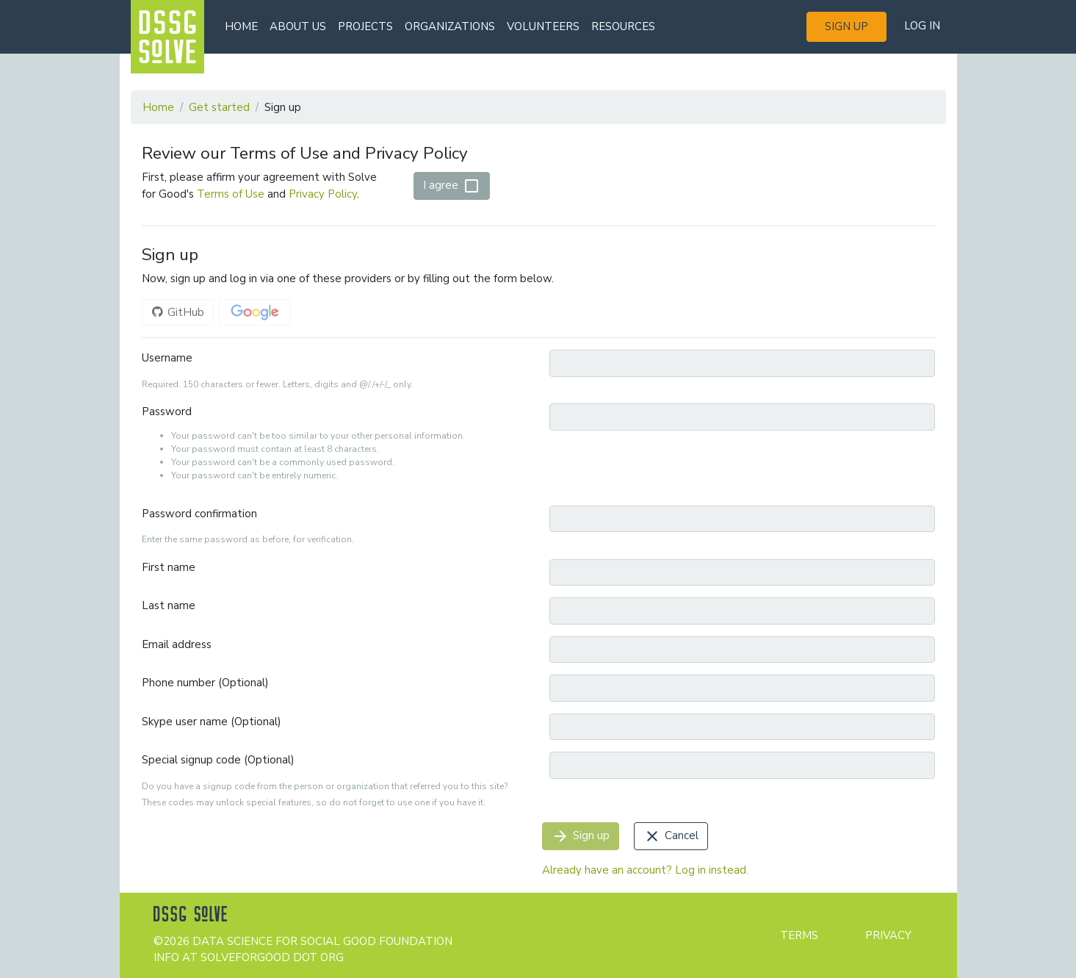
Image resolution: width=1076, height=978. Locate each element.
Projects (365, 26)
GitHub (177, 312)
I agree (451, 186)
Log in (922, 25)
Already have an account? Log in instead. (645, 870)
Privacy (888, 935)
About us (298, 26)
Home (241, 26)
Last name (168, 605)
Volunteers (543, 26)
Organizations (450, 26)
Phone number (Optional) (205, 682)
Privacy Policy (323, 194)
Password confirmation (199, 513)
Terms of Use (230, 194)
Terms (799, 935)
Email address (177, 644)
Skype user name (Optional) (211, 721)
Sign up (846, 26)
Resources (623, 26)
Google (254, 312)
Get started (219, 107)
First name (168, 567)
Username (167, 357)
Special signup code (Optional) (218, 759)
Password (167, 411)
